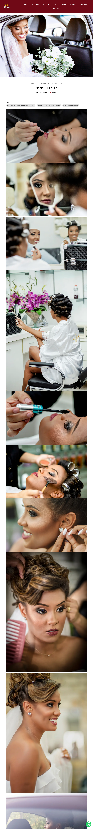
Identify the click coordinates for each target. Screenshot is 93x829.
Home (25, 5)
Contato (73, 5)
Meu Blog (84, 5)
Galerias (46, 5)
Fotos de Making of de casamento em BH (49, 105)
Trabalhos (35, 5)
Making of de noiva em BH (70, 105)
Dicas (56, 5)
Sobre (64, 5)
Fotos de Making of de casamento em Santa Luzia (21, 105)
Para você (55, 8)
